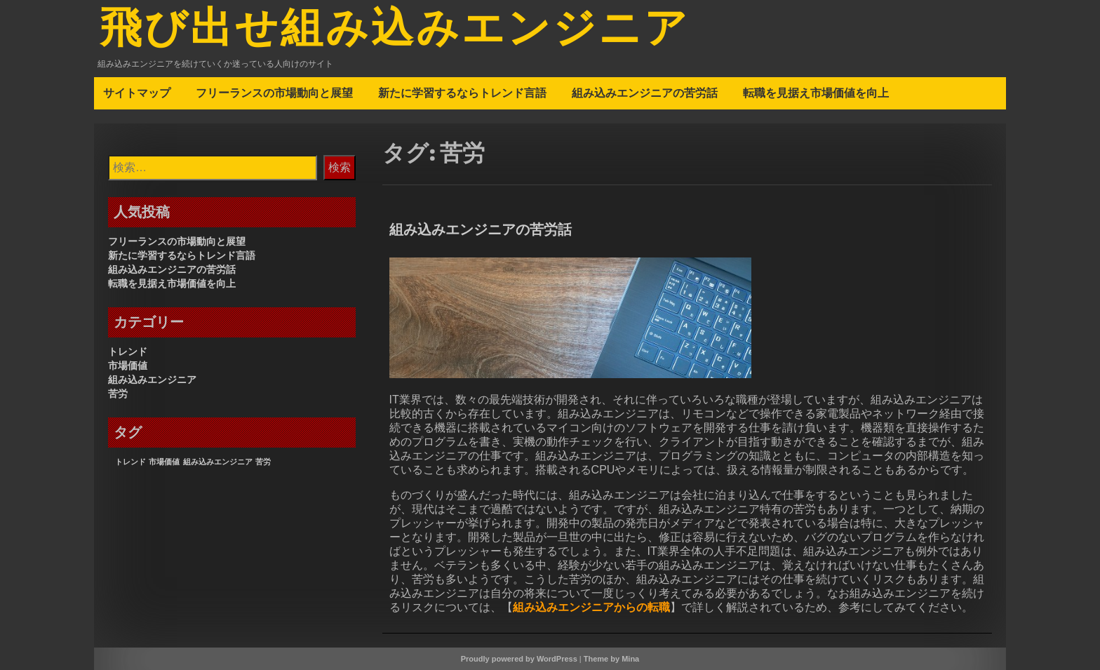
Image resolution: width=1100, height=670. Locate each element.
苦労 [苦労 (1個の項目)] (263, 461)
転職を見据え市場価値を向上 (816, 93)
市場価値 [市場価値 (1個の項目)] (164, 461)
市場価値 (127, 365)
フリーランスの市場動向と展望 (274, 93)
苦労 (118, 393)
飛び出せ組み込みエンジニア (395, 30)
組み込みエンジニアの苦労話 (645, 93)
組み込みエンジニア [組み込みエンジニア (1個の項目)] (218, 461)
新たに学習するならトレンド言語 (462, 93)
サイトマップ (136, 93)
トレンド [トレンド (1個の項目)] (130, 461)
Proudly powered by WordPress (519, 659)
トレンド (127, 351)
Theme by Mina (611, 659)
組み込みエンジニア (152, 379)
